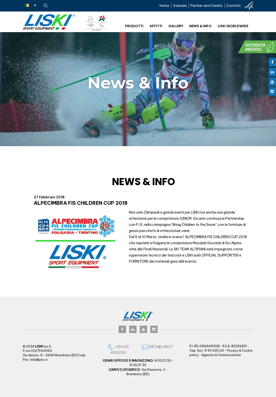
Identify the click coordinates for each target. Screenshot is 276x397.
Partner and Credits (206, 5)
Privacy (232, 350)
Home (164, 5)
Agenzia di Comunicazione (221, 355)
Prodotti (134, 26)
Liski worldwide (233, 26)
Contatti (233, 5)
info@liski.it (157, 346)
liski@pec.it (39, 359)
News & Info (200, 26)
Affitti (156, 26)
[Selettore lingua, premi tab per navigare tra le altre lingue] (31, 5)
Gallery (175, 26)
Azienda (180, 5)
